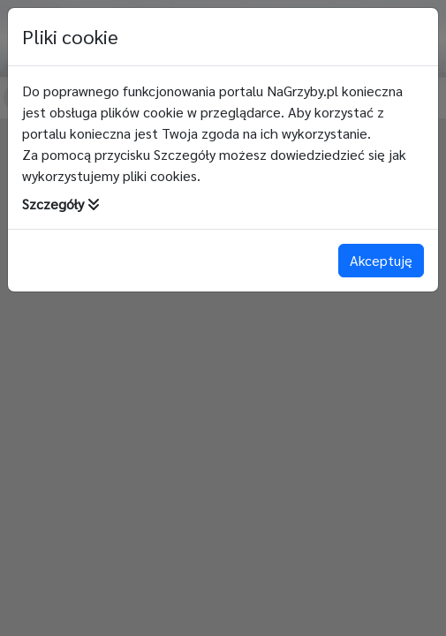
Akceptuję (381, 260)
